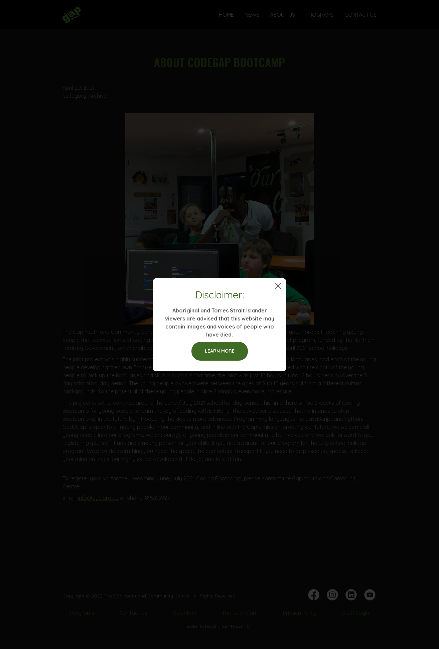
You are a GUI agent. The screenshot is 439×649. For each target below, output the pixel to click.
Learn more (220, 351)
